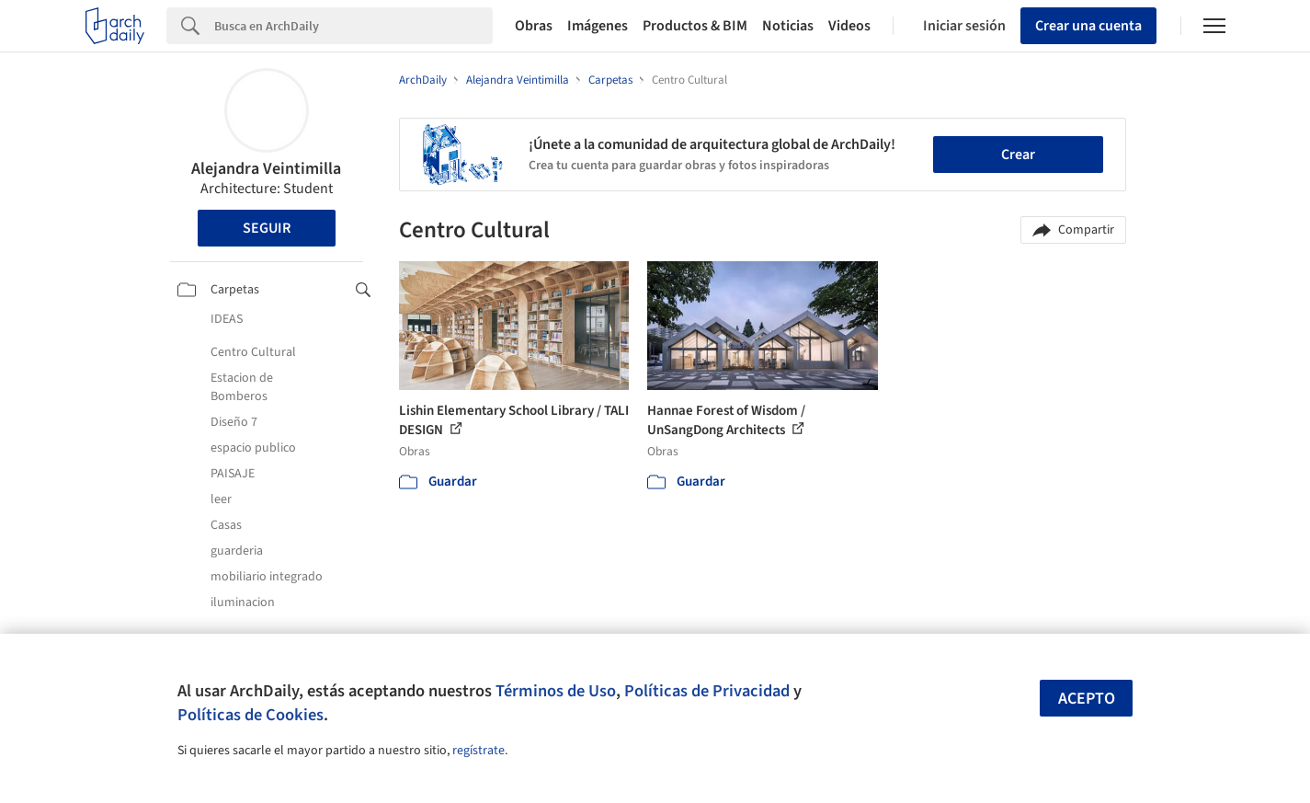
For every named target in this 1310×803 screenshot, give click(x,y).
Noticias (788, 25)
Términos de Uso (556, 691)
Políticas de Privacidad (707, 691)
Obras (533, 25)
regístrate (478, 750)
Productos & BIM (695, 25)
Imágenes (597, 25)
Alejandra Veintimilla (266, 168)
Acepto (1086, 698)
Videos (849, 25)
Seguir (266, 228)
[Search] (353, 25)
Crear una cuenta (1088, 26)
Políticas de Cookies (250, 715)
